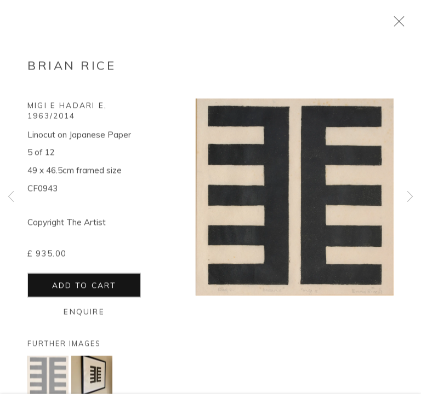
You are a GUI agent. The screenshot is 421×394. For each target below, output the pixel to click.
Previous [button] (11, 197)
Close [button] (396, 24)
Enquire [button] (84, 313)
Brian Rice (71, 68)
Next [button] (410, 197)
